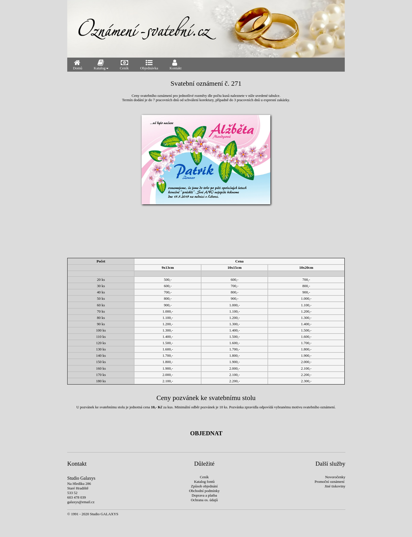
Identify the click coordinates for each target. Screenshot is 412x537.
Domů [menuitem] (77, 64)
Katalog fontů (204, 481)
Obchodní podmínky (204, 491)
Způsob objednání (204, 486)
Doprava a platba (204, 495)
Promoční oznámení (329, 481)
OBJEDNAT (206, 433)
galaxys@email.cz (80, 502)
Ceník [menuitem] (125, 64)
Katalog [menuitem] (101, 64)
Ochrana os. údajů (204, 500)
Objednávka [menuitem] (149, 64)
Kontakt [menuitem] (176, 64)
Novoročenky (335, 477)
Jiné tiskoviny (334, 486)
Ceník (204, 477)
